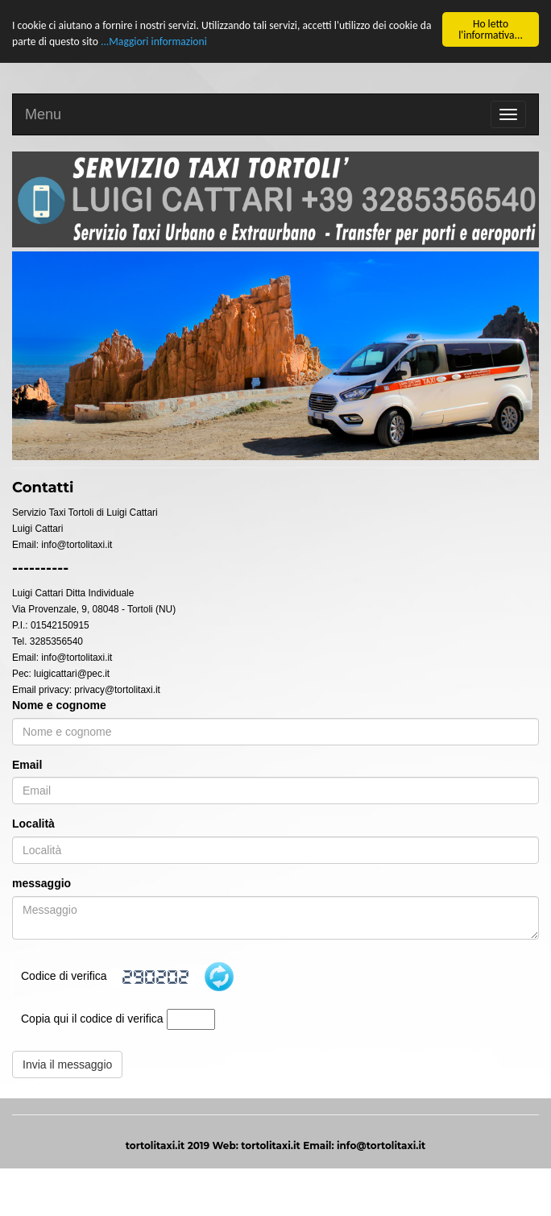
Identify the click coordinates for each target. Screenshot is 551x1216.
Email (27, 763)
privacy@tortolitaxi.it (117, 689)
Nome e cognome (59, 704)
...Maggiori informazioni (154, 41)
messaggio (41, 883)
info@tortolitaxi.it (76, 544)
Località (33, 823)
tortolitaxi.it (270, 1145)
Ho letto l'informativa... (490, 29)
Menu (43, 114)
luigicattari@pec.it (72, 673)
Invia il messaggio (67, 1064)
